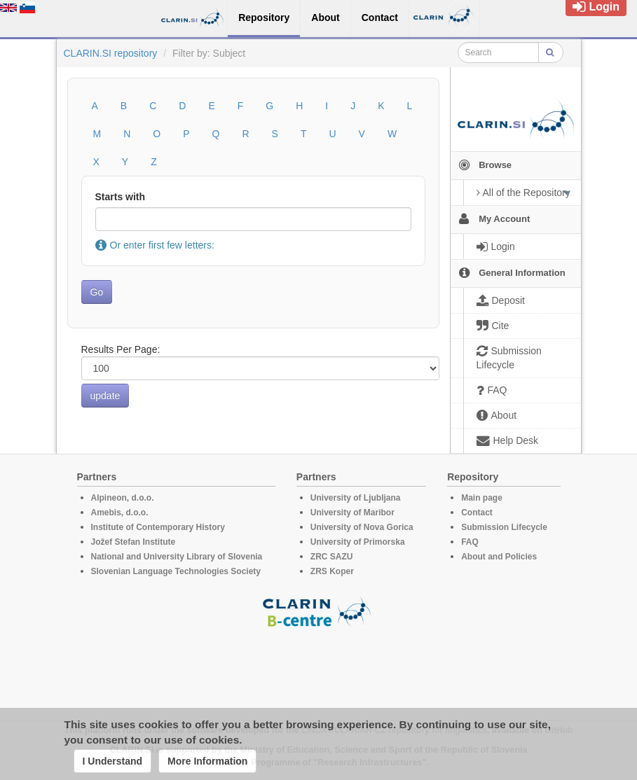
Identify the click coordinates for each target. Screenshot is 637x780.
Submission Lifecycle (504, 527)
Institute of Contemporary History (158, 527)
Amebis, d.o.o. (120, 512)
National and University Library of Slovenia (177, 557)
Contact (477, 512)
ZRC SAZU (331, 557)
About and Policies (499, 557)
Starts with (120, 196)
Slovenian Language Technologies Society (176, 571)
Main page (481, 498)
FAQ (470, 542)
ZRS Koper (332, 571)
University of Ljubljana (355, 498)
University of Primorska (357, 542)
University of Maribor (352, 512)
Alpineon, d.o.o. (122, 498)
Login (596, 7)
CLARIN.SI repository (111, 53)
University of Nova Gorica (361, 527)
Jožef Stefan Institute (133, 542)
